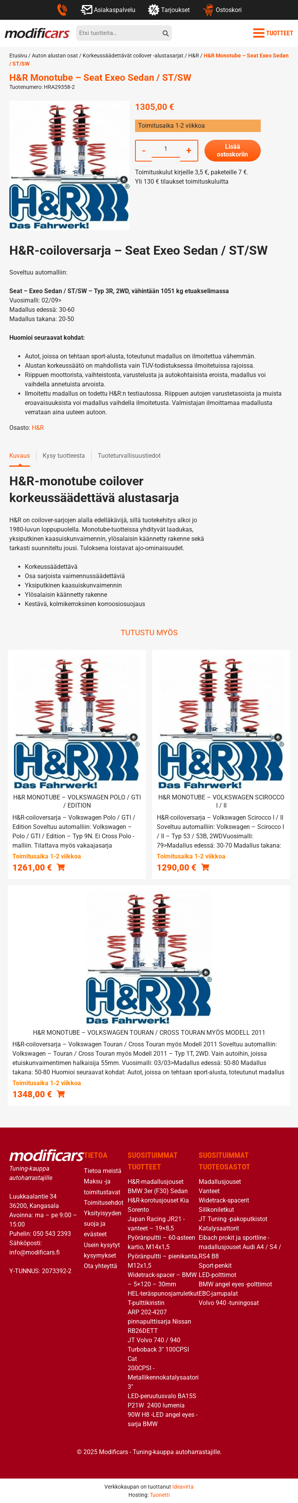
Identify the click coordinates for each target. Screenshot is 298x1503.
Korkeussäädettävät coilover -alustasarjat (133, 55)
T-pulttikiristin (146, 1303)
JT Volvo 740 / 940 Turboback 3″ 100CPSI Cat (158, 1349)
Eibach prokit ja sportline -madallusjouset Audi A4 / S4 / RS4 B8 (240, 1247)
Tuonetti (160, 1495)
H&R (193, 55)
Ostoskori (221, 10)
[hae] (165, 33)
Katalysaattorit (219, 1228)
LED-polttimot (217, 1275)
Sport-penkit (215, 1265)
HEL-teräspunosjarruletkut (163, 1293)
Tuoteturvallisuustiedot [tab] (129, 455)
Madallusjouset (220, 1181)
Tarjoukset (169, 10)
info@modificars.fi (34, 1252)
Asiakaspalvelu (108, 10)
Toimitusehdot (103, 1202)
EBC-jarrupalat (218, 1293)
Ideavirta (183, 1487)
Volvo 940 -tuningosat (229, 1303)
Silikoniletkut (216, 1209)
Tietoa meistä (102, 1171)
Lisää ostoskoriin (232, 150)
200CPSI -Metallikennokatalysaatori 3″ (163, 1377)
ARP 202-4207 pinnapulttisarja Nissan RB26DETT (159, 1321)
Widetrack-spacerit (224, 1200)
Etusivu (18, 55)
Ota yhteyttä (100, 1266)
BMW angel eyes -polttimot (235, 1284)
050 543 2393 (52, 1233)
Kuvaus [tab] (19, 455)
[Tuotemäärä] (166, 149)
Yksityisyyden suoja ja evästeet (102, 1223)
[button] (61, 867)
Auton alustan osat (55, 55)
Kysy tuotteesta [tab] (64, 455)
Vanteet (209, 1191)
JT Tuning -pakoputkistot (233, 1219)
